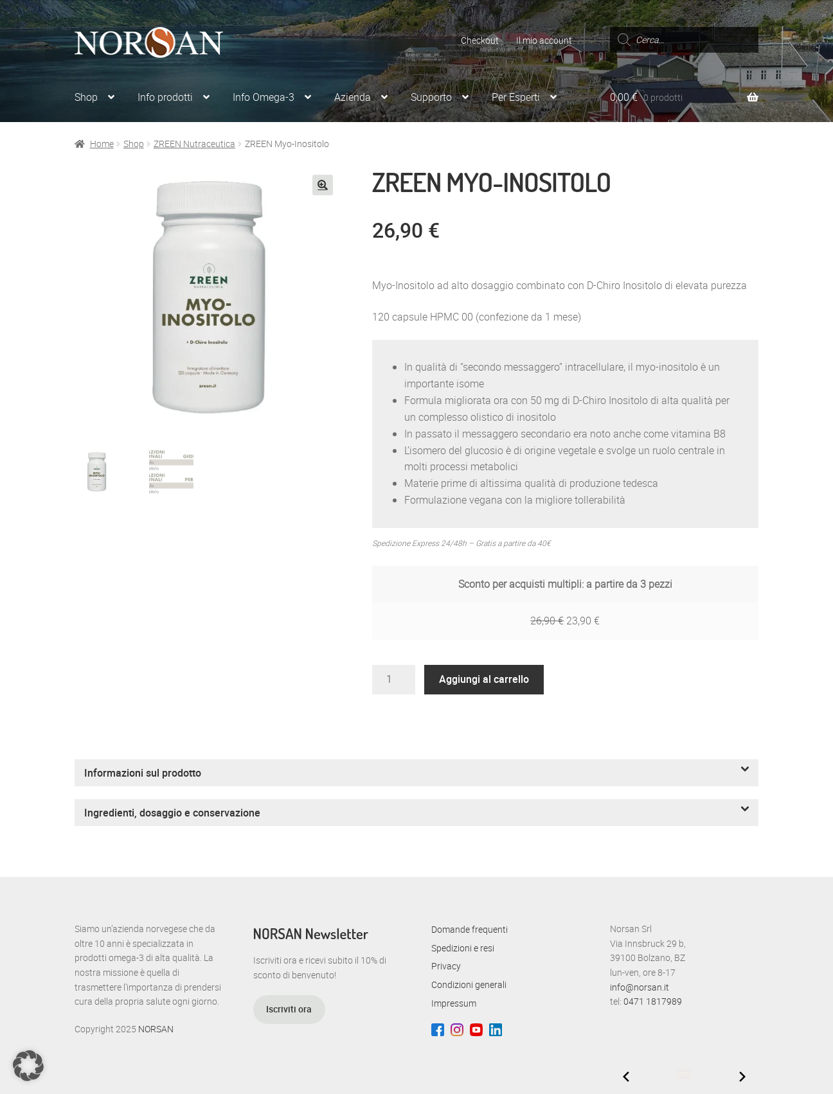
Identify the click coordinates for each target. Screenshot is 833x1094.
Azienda (352, 97)
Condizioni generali (468, 984)
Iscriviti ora (289, 1009)
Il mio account (544, 40)
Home (102, 143)
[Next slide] (742, 1076)
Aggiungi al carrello (484, 679)
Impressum (453, 1003)
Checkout (480, 40)
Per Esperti (516, 97)
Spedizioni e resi (462, 948)
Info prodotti (165, 97)
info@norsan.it (639, 987)
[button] (322, 185)
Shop (86, 97)
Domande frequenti (469, 929)
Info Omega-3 (263, 97)
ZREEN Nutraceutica (194, 143)
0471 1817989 (652, 1001)
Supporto (431, 97)
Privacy (446, 966)
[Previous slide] (626, 1076)
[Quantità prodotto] (394, 679)
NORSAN (156, 1029)
